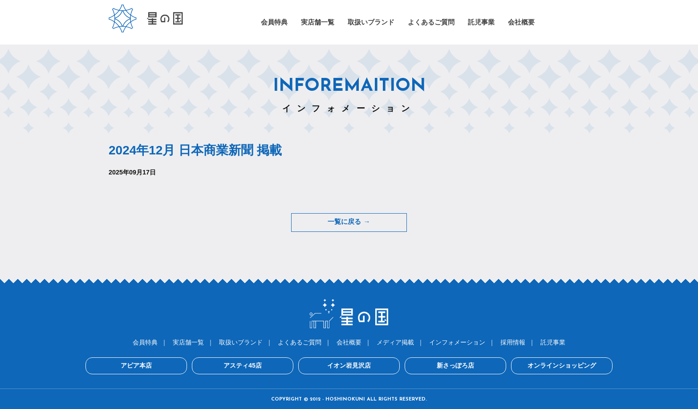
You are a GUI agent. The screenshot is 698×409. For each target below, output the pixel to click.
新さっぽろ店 (438, 365)
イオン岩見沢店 (349, 365)
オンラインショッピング (527, 365)
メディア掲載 (395, 341)
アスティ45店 (260, 365)
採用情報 (512, 341)
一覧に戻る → (349, 222)
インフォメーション (457, 341)
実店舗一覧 (188, 341)
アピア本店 (171, 365)
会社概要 (349, 341)
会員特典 (145, 341)
